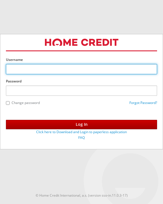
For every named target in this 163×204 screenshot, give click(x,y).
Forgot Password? (143, 102)
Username (14, 59)
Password (13, 81)
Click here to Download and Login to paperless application (81, 131)
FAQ (81, 137)
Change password (23, 102)
